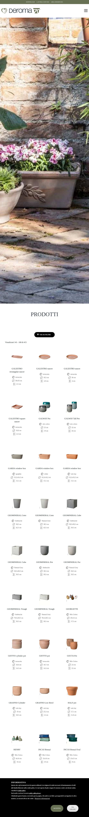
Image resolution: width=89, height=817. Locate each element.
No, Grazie (73, 808)
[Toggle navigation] (86, 10)
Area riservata (57, 2)
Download (30, 2)
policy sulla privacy (35, 793)
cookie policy (21, 790)
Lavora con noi (43, 2)
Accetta (57, 808)
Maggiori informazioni (42, 798)
